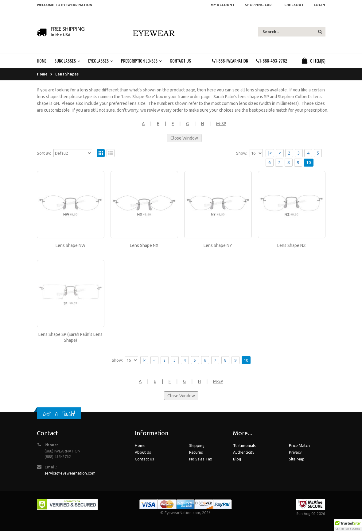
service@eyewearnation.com (70, 473)
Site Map (297, 459)
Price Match (299, 445)
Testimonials (244, 445)
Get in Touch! (59, 414)
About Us (143, 452)
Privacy (295, 452)
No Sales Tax (200, 459)
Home (42, 74)
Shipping (196, 445)
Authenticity (243, 452)
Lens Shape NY (218, 245)
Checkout (294, 5)
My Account (223, 5)
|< (270, 153)
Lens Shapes (67, 74)
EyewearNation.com (182, 512)
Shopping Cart (259, 5)
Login (319, 5)
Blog (237, 459)
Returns (196, 452)
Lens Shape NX (144, 245)
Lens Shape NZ (291, 245)
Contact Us (144, 459)
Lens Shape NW (70, 245)
